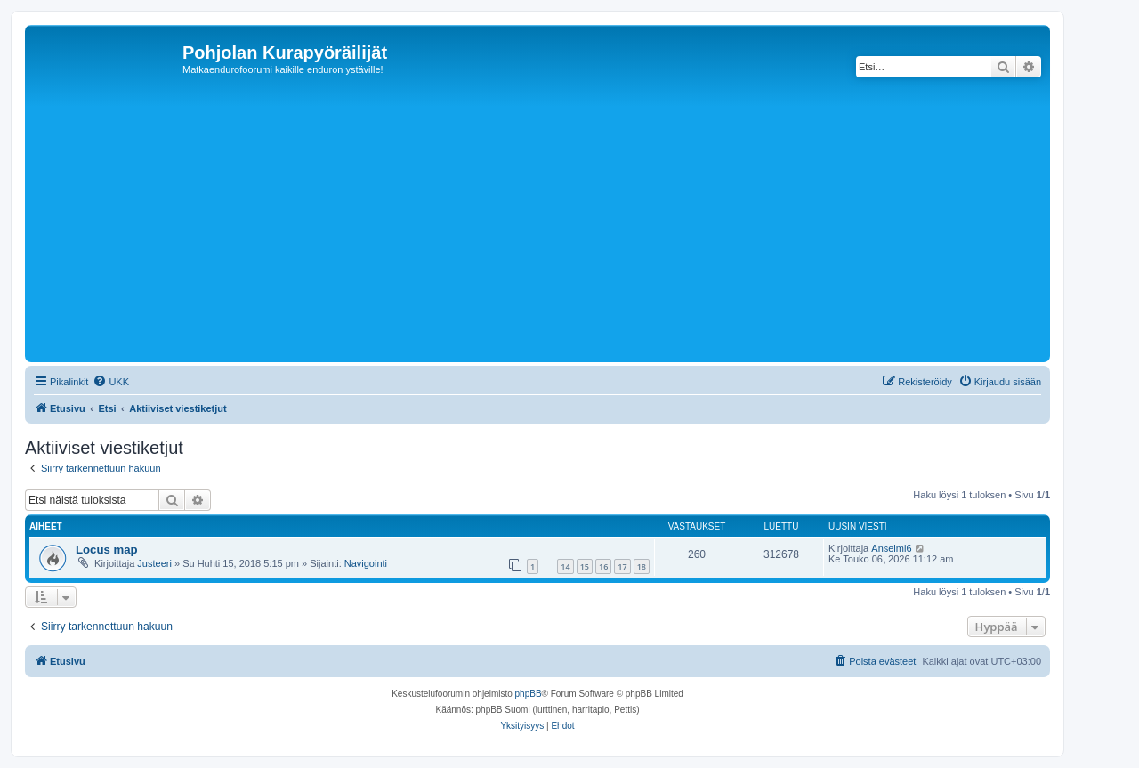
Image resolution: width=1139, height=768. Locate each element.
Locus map (107, 549)
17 (622, 566)
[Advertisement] (563, 224)
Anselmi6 (891, 548)
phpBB (528, 694)
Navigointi (365, 563)
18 (641, 566)
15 (584, 566)
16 (603, 566)
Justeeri (154, 563)
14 (565, 566)
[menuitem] (111, 381)
